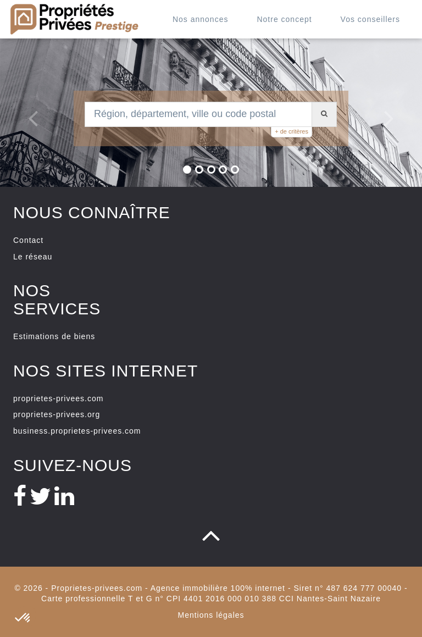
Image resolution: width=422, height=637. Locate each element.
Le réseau (32, 256)
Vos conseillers (370, 19)
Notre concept (284, 19)
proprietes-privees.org (56, 414)
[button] (27, 112)
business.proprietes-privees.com (77, 430)
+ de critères (291, 131)
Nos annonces (201, 19)
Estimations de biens (54, 336)
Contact (28, 240)
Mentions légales (210, 615)
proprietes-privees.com (58, 398)
